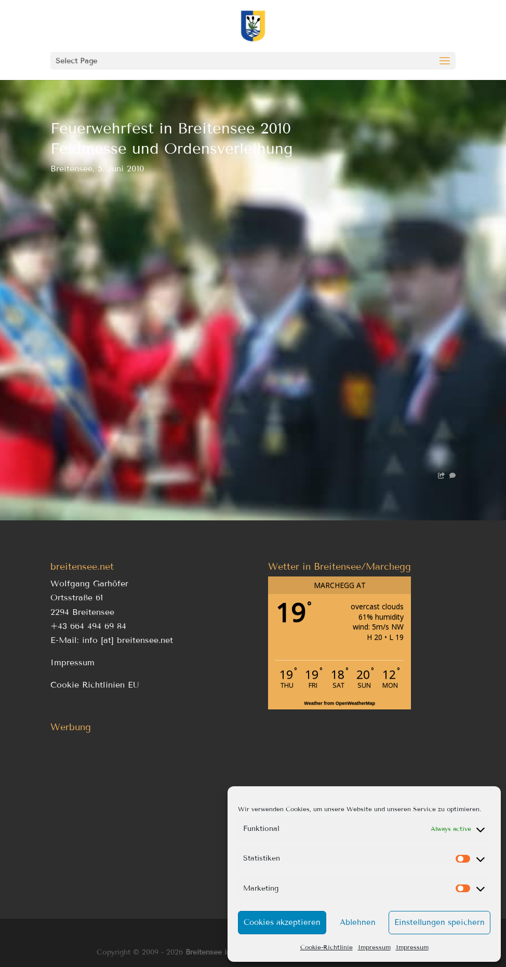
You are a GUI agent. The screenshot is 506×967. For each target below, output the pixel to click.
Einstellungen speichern (439, 922)
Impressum (374, 947)
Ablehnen (358, 922)
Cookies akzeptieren (282, 922)
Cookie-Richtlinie (326, 947)
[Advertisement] (143, 809)
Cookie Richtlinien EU (94, 685)
